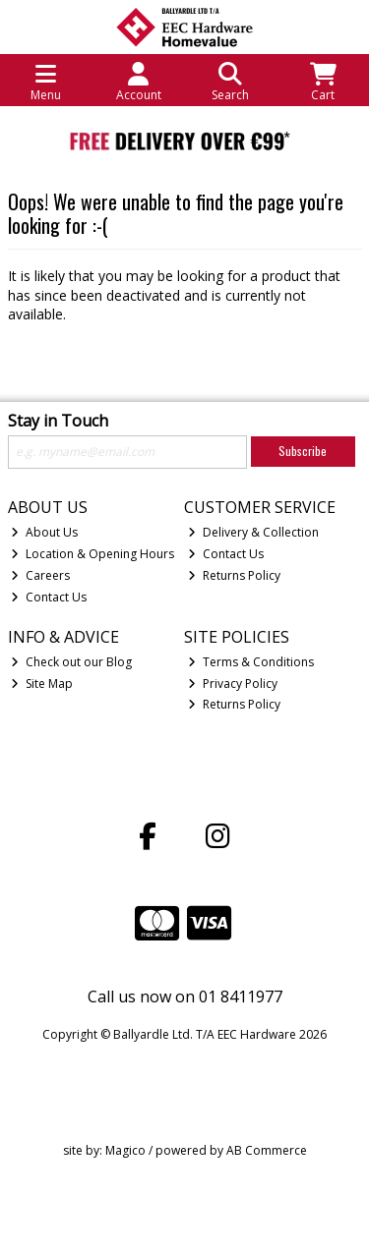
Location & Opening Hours (92, 553)
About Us (44, 532)
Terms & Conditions (251, 662)
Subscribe (302, 450)
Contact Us (49, 597)
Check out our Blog (71, 662)
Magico (125, 1150)
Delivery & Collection (253, 532)
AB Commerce (266, 1150)
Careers (40, 575)
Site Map (42, 683)
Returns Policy (234, 575)
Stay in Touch (58, 421)
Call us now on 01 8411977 (185, 996)
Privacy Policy (232, 683)
